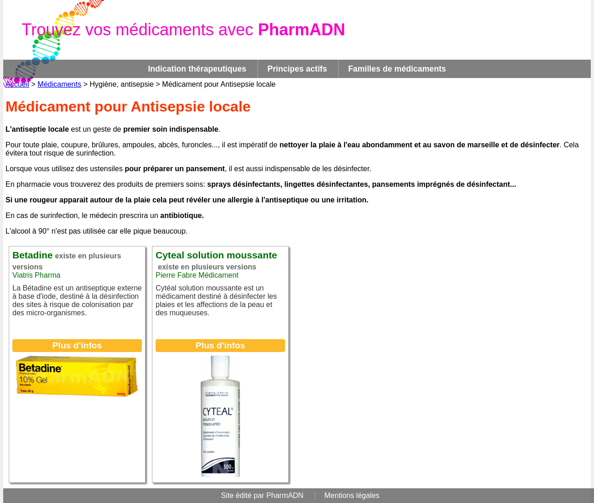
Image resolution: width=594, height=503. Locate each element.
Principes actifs (297, 68)
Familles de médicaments (397, 68)
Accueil (17, 84)
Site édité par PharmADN (262, 495)
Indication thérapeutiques (197, 68)
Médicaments (59, 84)
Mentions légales (352, 495)
